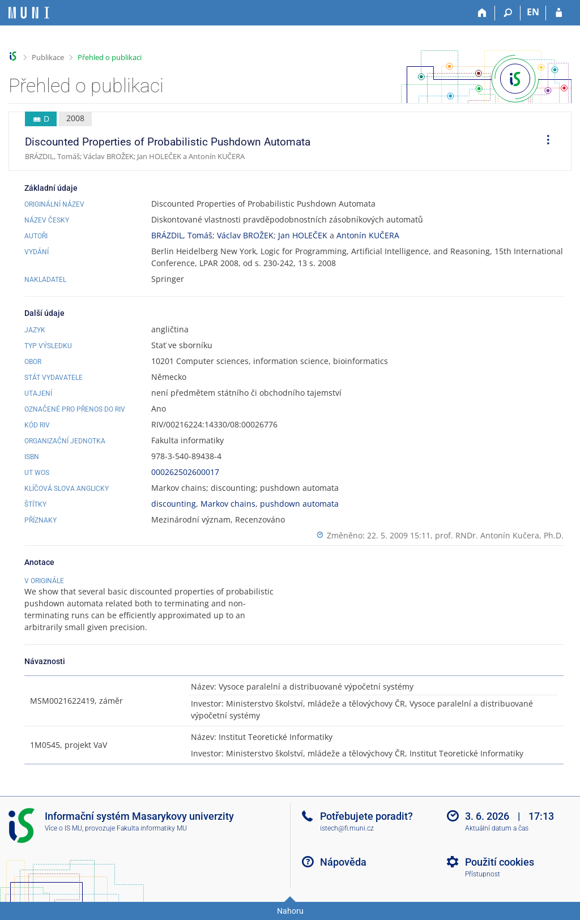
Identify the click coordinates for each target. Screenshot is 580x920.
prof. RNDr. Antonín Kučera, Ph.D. (499, 535)
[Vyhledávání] (508, 13)
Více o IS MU (63, 828)
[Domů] (482, 13)
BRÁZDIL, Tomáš (181, 235)
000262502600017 (185, 472)
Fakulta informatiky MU (152, 828)
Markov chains (228, 503)
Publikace (48, 57)
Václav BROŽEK (245, 235)
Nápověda (343, 862)
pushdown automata (299, 503)
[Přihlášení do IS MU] (559, 13)
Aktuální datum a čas (496, 828)
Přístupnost (482, 874)
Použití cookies (499, 862)
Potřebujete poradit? (366, 816)
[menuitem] (544, 141)
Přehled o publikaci (110, 57)
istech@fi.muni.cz (347, 828)
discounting (173, 503)
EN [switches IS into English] (533, 12)
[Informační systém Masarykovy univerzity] (28, 12)
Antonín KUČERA (367, 235)
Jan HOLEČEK (302, 235)
